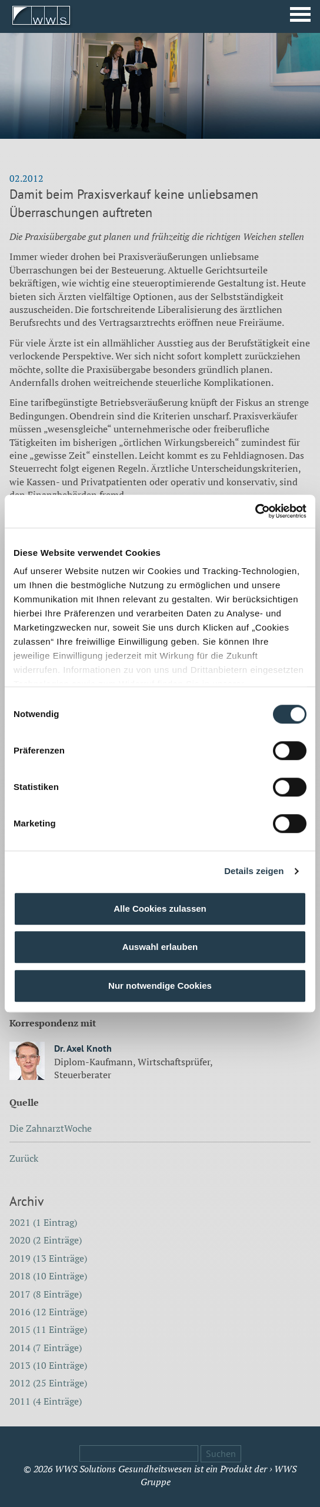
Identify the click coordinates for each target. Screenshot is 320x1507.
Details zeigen (254, 871)
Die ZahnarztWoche (50, 1128)
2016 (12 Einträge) (48, 1311)
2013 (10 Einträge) (48, 1365)
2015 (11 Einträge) (48, 1329)
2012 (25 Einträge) (48, 1382)
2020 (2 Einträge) (45, 1239)
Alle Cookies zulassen (160, 908)
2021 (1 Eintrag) (43, 1222)
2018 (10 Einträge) (48, 1275)
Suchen (221, 1453)
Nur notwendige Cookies (160, 986)
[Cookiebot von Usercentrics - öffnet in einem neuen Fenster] (255, 511)
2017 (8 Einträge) (45, 1294)
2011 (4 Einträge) (45, 1401)
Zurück (23, 1158)
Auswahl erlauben (160, 947)
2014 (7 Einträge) (45, 1347)
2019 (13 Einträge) (48, 1258)
